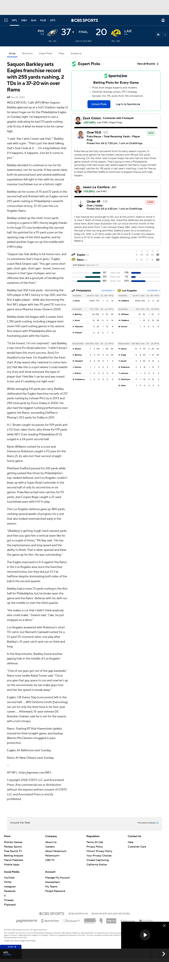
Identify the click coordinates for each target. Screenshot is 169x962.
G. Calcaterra (79, 379)
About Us (50, 842)
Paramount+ (52, 855)
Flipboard (10, 904)
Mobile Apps (11, 864)
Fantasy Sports (13, 846)
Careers (50, 846)
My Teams (51, 886)
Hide (12, 947)
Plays (61, 53)
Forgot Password (55, 891)
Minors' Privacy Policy (99, 851)
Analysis (75, 53)
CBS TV (50, 860)
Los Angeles (129, 290)
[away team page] (52, 33)
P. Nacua (122, 349)
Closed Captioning (97, 860)
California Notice (96, 864)
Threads (9, 900)
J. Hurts (76, 301)
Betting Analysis (13, 855)
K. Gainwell (78, 326)
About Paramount (55, 851)
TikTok (8, 882)
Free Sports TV (13, 851)
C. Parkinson (124, 379)
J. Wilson (77, 373)
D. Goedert (78, 361)
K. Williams (123, 314)
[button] (145, 935)
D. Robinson (124, 367)
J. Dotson (77, 367)
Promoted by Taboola (148, 823)
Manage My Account (57, 877)
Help (131, 842)
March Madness (13, 860)
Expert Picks (45, 53)
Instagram (10, 886)
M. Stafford (123, 301)
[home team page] (115, 33)
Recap (12, 53)
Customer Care (137, 846)
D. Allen (122, 385)
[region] (145, 935)
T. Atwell (122, 361)
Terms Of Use (94, 842)
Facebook (10, 891)
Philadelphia (83, 290)
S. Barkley (77, 314)
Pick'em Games (13, 842)
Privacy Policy (94, 846)
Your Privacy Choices (99, 855)
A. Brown (77, 349)
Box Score (27, 53)
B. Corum (122, 326)
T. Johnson (123, 373)
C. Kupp (122, 355)
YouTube (9, 877)
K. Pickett (77, 332)
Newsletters (52, 882)
